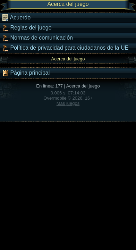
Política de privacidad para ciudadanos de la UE (65, 47)
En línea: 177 (49, 86)
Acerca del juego (83, 86)
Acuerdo (16, 17)
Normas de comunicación (37, 37)
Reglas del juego (27, 27)
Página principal (26, 72)
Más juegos (68, 103)
